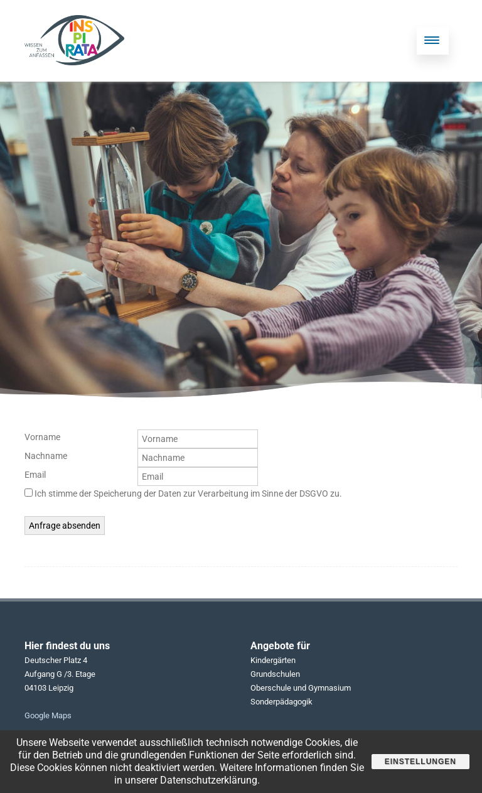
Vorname (42, 437)
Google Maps (48, 715)
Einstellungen (420, 761)
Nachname (45, 456)
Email (35, 475)
